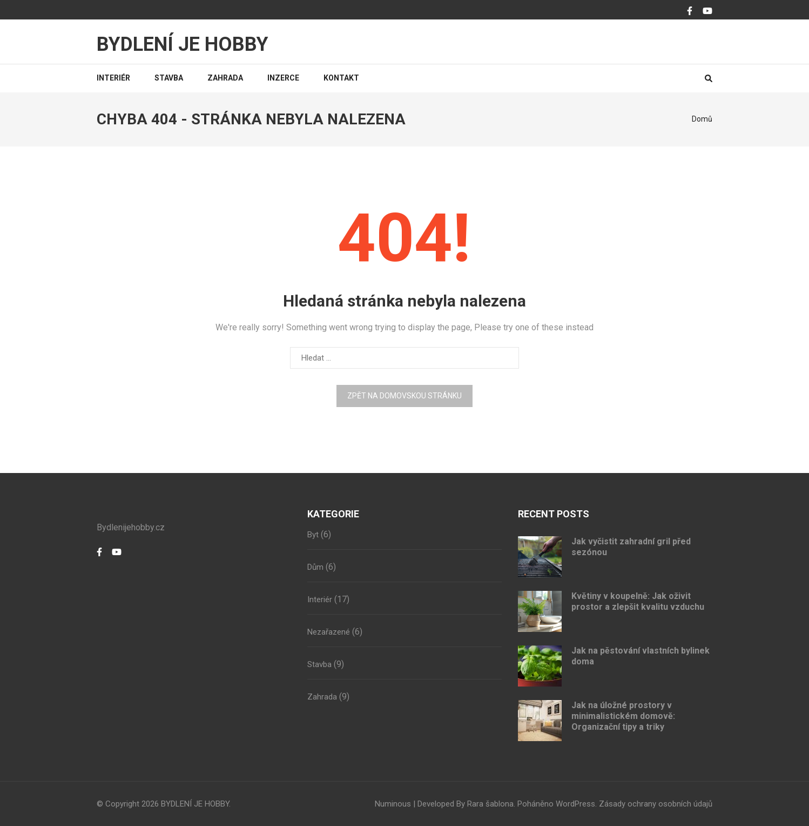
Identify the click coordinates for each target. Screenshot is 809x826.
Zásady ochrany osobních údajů (655, 804)
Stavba (168, 78)
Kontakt (341, 78)
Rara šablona (490, 804)
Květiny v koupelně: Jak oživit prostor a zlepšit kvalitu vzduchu (637, 601)
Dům (315, 567)
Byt (313, 534)
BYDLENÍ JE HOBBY (182, 44)
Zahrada (225, 78)
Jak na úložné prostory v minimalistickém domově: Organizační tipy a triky (623, 716)
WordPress (575, 804)
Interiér (113, 78)
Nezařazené (328, 632)
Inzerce (283, 78)
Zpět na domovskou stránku (404, 395)
